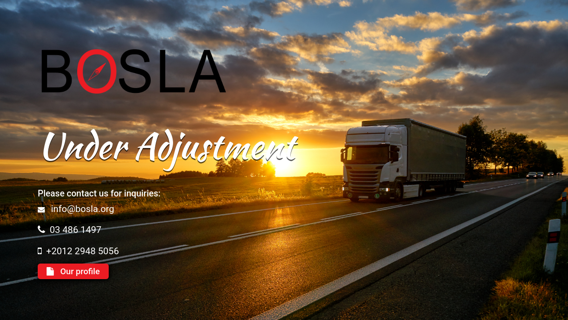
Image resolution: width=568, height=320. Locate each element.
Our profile (73, 271)
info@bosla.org (82, 209)
